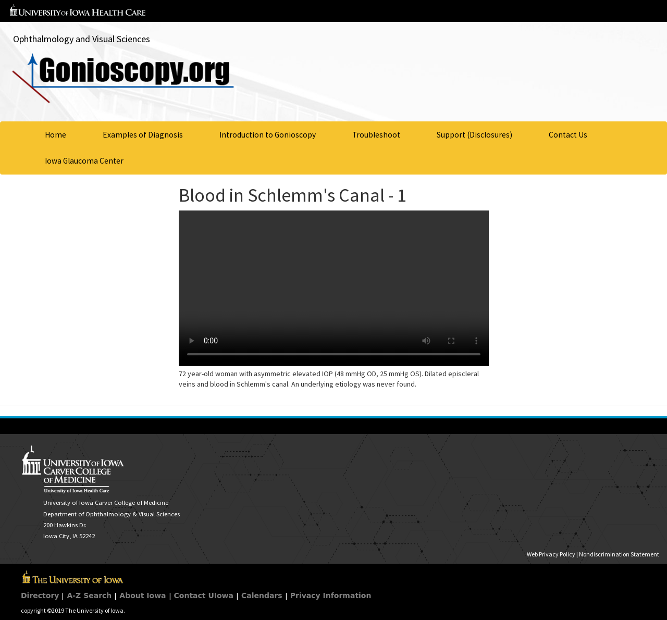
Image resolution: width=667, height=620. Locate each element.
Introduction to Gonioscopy (267, 135)
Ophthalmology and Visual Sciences (81, 39)
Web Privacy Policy (551, 554)
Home (55, 135)
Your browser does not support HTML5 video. (334, 288)
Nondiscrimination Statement (619, 554)
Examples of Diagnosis (143, 135)
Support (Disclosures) (474, 135)
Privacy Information (331, 595)
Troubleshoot (376, 135)
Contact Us (568, 135)
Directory (40, 595)
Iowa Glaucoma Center (84, 161)
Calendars (261, 595)
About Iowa (142, 595)
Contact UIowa (203, 595)
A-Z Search (89, 595)
